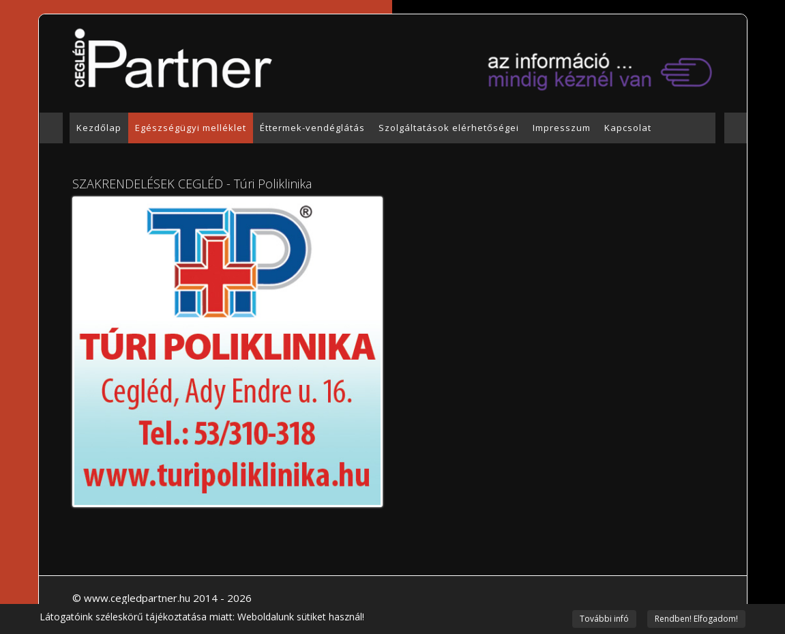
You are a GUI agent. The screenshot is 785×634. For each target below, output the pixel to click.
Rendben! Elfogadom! (696, 618)
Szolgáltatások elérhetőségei (449, 127)
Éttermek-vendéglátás (312, 127)
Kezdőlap (98, 127)
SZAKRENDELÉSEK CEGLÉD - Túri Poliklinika (192, 183)
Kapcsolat (627, 127)
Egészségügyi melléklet (190, 127)
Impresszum (562, 127)
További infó (604, 618)
